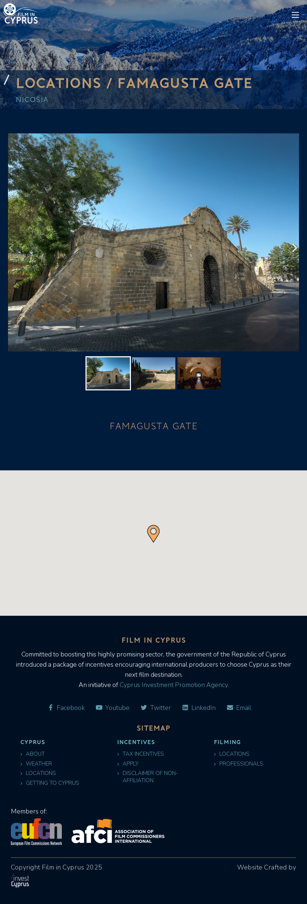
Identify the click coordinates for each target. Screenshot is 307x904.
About (32, 754)
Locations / (66, 82)
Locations (38, 773)
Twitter (155, 708)
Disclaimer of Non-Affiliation (147, 777)
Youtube (112, 708)
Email (238, 708)
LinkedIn (199, 708)
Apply (128, 763)
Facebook (66, 708)
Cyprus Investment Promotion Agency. (173, 684)
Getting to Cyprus (49, 783)
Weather (36, 763)
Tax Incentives (140, 754)
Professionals (238, 763)
